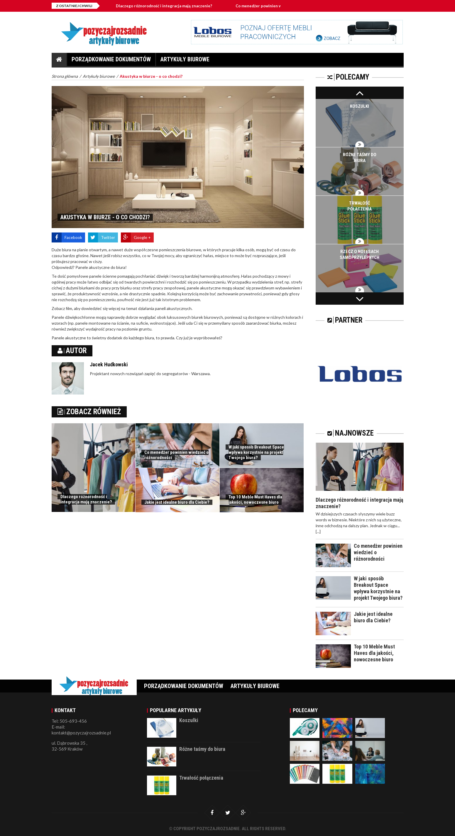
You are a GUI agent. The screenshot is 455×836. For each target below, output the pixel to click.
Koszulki (359, 106)
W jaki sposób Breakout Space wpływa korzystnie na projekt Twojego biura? (256, 452)
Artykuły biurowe (184, 61)
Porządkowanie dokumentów (111, 61)
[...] (318, 531)
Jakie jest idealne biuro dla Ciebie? (176, 502)
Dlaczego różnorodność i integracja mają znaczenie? (164, 6)
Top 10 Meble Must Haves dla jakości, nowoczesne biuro (255, 499)
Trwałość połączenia (201, 778)
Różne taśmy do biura (202, 749)
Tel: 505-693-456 (69, 721)
